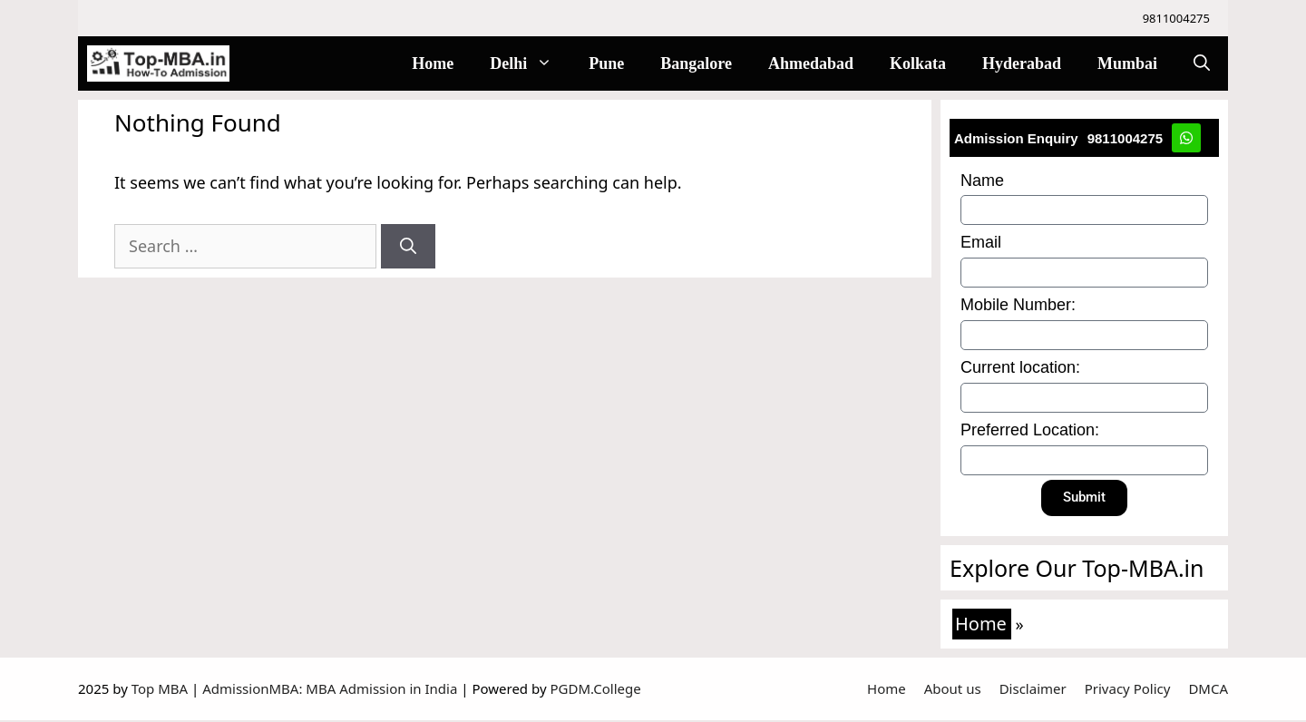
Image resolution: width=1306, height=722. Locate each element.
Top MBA (161, 690)
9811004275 (1176, 18)
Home (432, 63)
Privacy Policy (1128, 690)
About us (952, 690)
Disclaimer (1033, 690)
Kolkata (918, 63)
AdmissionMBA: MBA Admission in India (331, 690)
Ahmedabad (810, 63)
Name (983, 181)
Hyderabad (1021, 63)
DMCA (1208, 690)
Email (981, 243)
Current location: (1021, 368)
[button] (548, 63)
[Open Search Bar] (1201, 63)
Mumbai (1127, 63)
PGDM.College (595, 690)
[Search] (408, 246)
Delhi (530, 63)
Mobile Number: (1019, 306)
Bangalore (696, 63)
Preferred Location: (1030, 431)
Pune (606, 63)
